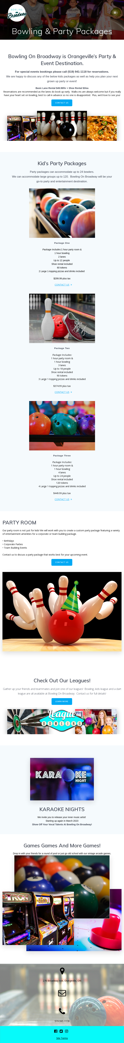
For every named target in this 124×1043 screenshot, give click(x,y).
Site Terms (62, 1038)
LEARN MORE (61, 701)
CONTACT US (62, 103)
